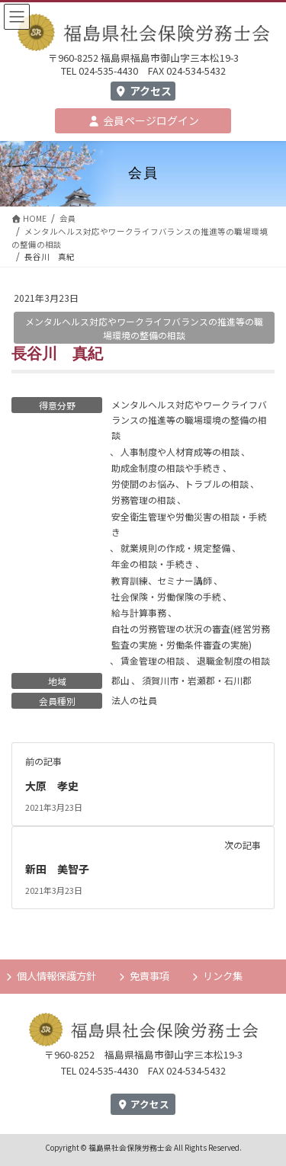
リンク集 (223, 976)
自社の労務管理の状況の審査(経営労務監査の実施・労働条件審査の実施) (190, 636)
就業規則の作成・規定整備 (175, 547)
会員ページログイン (143, 120)
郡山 (120, 680)
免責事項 (149, 976)
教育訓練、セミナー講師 (161, 580)
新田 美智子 (57, 868)
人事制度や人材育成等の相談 (180, 451)
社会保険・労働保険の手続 (166, 596)
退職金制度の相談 (233, 660)
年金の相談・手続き (152, 563)
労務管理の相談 (143, 499)
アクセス (143, 90)
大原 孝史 (52, 785)
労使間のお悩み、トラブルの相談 (180, 483)
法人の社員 (134, 700)
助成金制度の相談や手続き (166, 467)
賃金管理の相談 (153, 660)
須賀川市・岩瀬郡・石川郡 (197, 680)
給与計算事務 (138, 612)
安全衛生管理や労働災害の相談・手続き (189, 524)
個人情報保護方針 (56, 976)
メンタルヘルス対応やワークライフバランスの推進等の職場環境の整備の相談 (189, 419)
